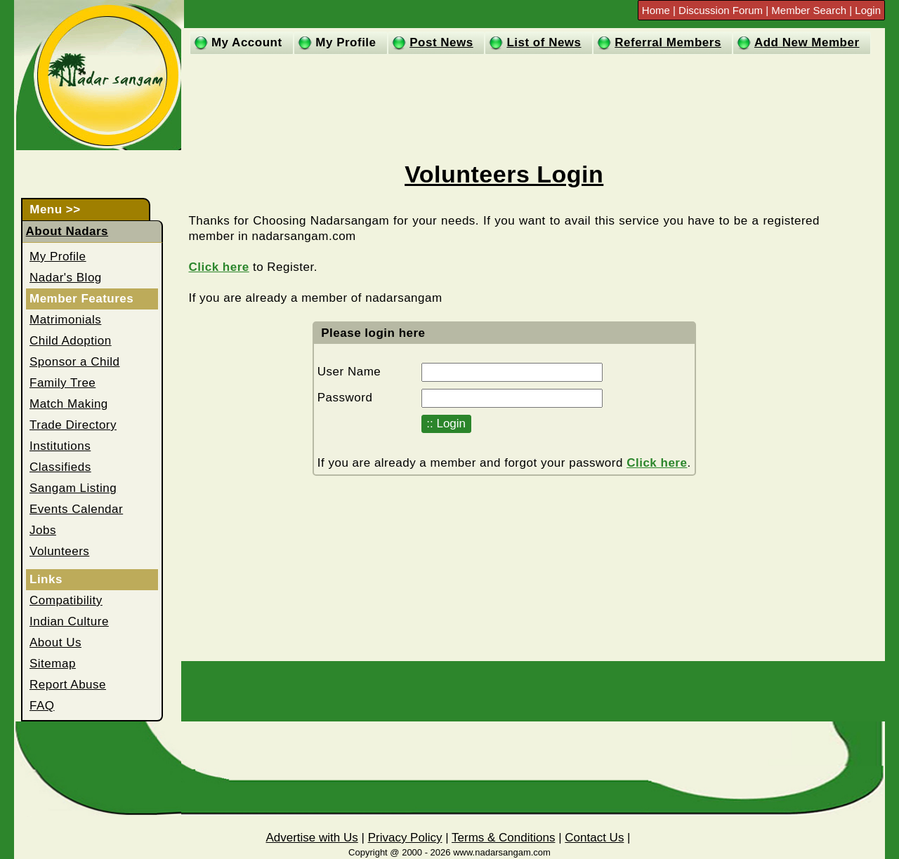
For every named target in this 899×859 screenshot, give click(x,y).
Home (657, 10)
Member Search (808, 10)
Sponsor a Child (74, 361)
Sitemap (52, 663)
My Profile (345, 42)
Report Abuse (67, 684)
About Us (55, 642)
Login (868, 10)
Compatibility (66, 600)
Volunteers (59, 551)
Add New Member (807, 42)
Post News (441, 42)
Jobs (42, 530)
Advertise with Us (311, 837)
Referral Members (668, 42)
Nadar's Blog (65, 277)
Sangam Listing (73, 488)
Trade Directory (73, 425)
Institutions (60, 446)
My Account (246, 42)
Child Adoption (70, 340)
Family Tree (62, 382)
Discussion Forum (722, 10)
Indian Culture (69, 621)
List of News (543, 42)
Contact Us (594, 837)
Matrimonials (65, 319)
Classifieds (60, 467)
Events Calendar (76, 509)
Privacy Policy (405, 837)
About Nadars (67, 231)
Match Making (68, 404)
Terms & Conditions (503, 837)
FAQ (42, 705)
